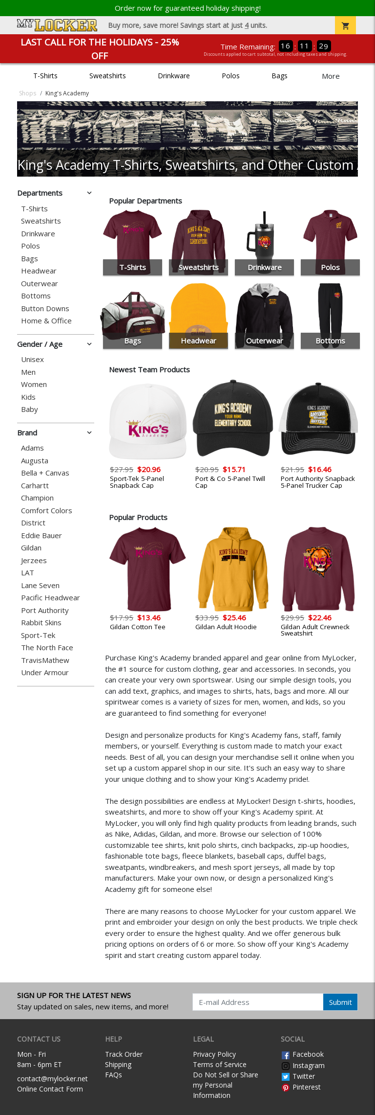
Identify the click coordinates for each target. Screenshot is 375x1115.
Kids (28, 397)
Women (34, 384)
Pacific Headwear (50, 597)
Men (28, 372)
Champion (37, 498)
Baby (29, 409)
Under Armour (45, 672)
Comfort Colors (46, 510)
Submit (340, 1002)
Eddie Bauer (41, 535)
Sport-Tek (38, 635)
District (33, 523)
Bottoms (36, 296)
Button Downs (45, 308)
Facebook (302, 1054)
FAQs (113, 1074)
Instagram (303, 1065)
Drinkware (174, 75)
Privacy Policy (214, 1054)
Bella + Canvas (45, 473)
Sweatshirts (107, 75)
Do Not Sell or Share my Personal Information (225, 1085)
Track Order (124, 1054)
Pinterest (301, 1087)
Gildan (31, 548)
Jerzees (34, 560)
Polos (231, 75)
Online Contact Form (50, 1088)
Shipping (118, 1064)
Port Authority (45, 610)
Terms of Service (220, 1064)
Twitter (298, 1076)
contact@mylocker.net (52, 1078)
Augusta (34, 460)
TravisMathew (45, 660)
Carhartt (35, 485)
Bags (279, 75)
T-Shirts (45, 75)
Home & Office (46, 321)
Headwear (39, 271)
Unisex (32, 359)
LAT (27, 573)
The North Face (47, 647)
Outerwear (39, 283)
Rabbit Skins (41, 622)
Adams (32, 448)
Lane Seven (40, 585)
